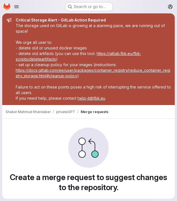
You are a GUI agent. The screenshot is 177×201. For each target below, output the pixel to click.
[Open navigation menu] (16, 6)
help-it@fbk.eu (91, 98)
